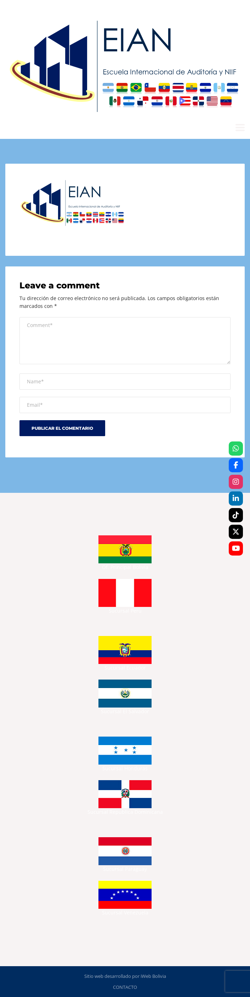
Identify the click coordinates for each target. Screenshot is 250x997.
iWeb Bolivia (153, 976)
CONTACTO (125, 987)
